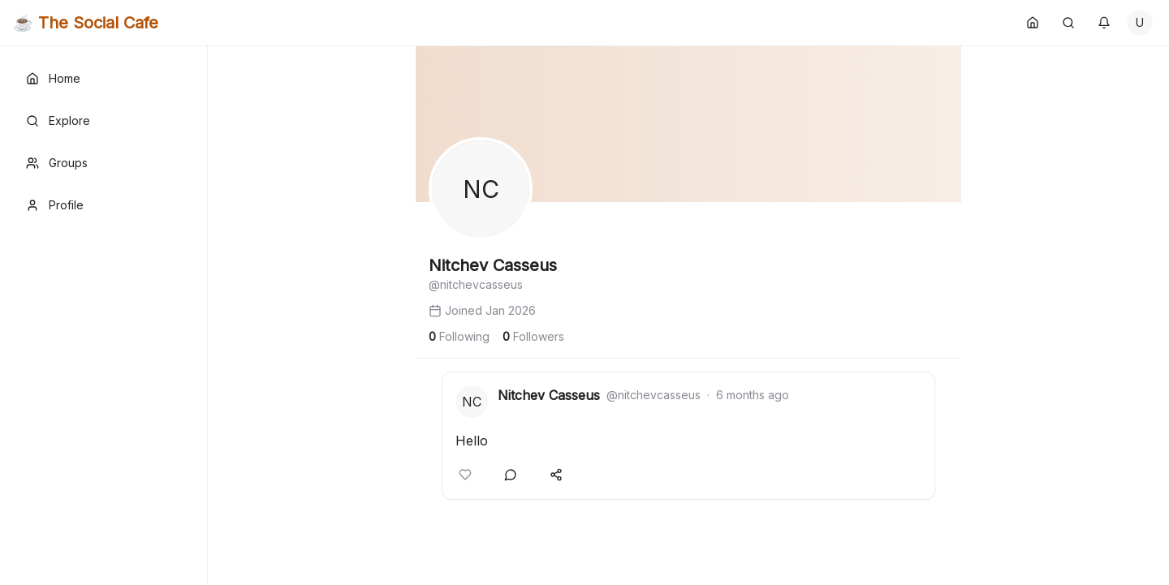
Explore (58, 120)
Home (53, 78)
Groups (57, 163)
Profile (55, 205)
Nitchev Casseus (549, 395)
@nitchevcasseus (653, 395)
